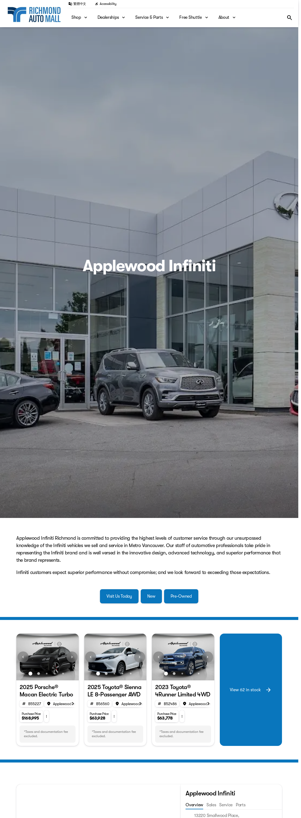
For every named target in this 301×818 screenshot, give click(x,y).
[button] (21, 657)
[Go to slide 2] (38, 673)
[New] (151, 596)
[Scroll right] (73, 703)
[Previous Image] (23, 657)
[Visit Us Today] (119, 596)
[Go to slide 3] (46, 673)
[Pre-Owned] (181, 596)
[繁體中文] (77, 4)
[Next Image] (72, 657)
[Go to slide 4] (55, 673)
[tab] (187, 805)
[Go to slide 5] (63, 673)
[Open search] (289, 17)
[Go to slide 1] (30, 673)
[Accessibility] (106, 4)
